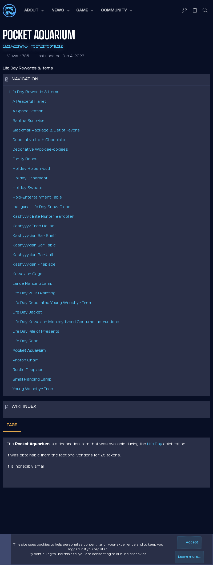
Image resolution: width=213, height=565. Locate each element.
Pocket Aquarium (29, 351)
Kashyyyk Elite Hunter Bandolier (43, 217)
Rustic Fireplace (28, 370)
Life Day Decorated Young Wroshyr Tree (52, 303)
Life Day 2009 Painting (34, 293)
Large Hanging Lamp (33, 284)
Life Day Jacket (27, 313)
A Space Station (28, 111)
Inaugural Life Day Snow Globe (41, 207)
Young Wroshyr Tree (33, 389)
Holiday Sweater (29, 188)
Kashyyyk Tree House (33, 226)
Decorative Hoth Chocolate (39, 140)
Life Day (154, 444)
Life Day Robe (25, 341)
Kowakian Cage (27, 274)
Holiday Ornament (30, 178)
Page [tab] (12, 425)
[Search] (205, 10)
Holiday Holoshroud (31, 169)
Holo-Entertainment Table (37, 198)
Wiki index (23, 407)
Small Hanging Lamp (32, 380)
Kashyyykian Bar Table (34, 246)
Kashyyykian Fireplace (34, 265)
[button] (33, 10)
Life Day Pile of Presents (36, 332)
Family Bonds (25, 159)
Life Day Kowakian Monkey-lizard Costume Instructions (66, 322)
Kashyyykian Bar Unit (33, 255)
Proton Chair (25, 360)
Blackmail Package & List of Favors (46, 131)
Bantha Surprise (29, 121)
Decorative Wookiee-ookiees (40, 150)
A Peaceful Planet (29, 102)
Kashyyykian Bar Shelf (34, 236)
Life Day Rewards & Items (34, 92)
